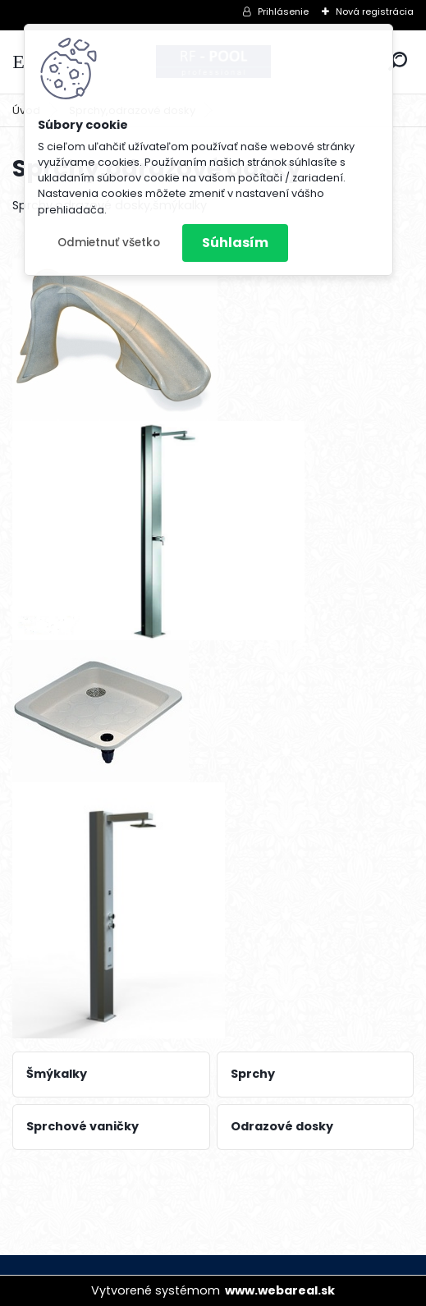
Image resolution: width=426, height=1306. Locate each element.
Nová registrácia (375, 11)
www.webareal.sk (280, 1290)
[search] (398, 61)
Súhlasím (235, 242)
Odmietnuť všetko (108, 242)
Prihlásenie (283, 11)
